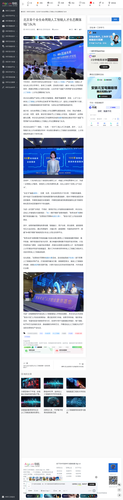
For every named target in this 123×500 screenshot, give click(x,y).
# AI (41, 333)
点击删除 (35, 345)
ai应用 (36, 265)
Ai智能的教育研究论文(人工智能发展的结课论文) (30, 411)
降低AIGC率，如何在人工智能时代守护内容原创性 (53, 393)
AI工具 (25, 343)
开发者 (70, 258)
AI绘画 (48, 474)
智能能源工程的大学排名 (76, 392)
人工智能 (61, 82)
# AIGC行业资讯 (32, 333)
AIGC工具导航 (27, 345)
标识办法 (59, 471)
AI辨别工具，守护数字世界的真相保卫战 (53, 411)
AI (47, 213)
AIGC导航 (26, 472)
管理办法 (59, 468)
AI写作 (42, 474)
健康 (35, 193)
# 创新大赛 (78, 333)
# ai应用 (47, 333)
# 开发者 (27, 336)
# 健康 (64, 333)
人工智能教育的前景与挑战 (76, 411)
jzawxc (55, 29)
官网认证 (69, 468)
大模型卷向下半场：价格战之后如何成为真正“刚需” (30, 393)
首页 (24, 11)
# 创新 (70, 333)
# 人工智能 (56, 333)
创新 (71, 82)
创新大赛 (55, 216)
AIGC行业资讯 (31, 11)
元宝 (24, 486)
